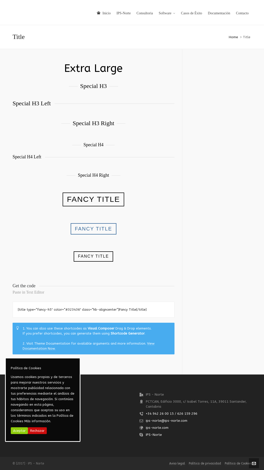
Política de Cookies (238, 463)
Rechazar (37, 431)
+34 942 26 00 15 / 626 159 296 (171, 413)
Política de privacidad (205, 463)
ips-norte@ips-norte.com (166, 420)
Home (233, 37)
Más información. (37, 421)
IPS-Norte (154, 435)
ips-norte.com (157, 428)
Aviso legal (177, 463)
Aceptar (19, 431)
